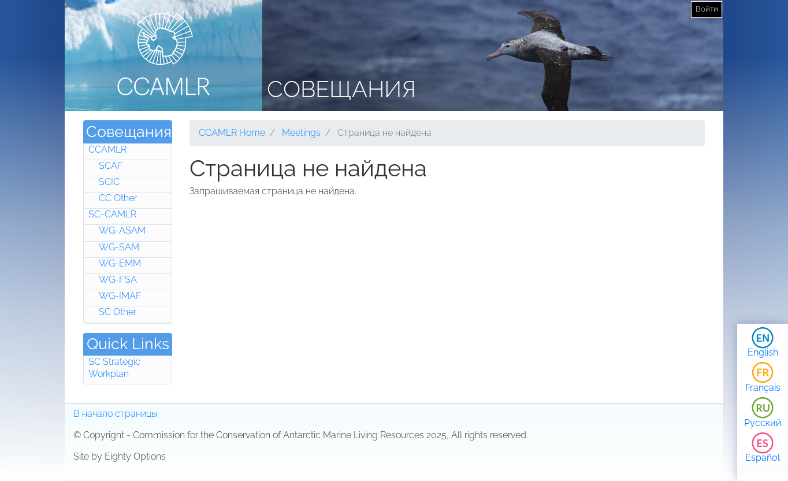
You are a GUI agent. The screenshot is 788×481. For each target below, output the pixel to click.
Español (762, 457)
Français (762, 387)
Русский (763, 422)
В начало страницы (115, 413)
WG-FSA (118, 279)
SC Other (117, 311)
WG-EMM (120, 263)
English (763, 352)
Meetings (301, 132)
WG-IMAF (120, 295)
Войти (707, 9)
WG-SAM (119, 247)
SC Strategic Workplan (114, 367)
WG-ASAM (122, 230)
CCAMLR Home (232, 132)
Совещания (341, 88)
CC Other (118, 198)
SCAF (111, 165)
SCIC (109, 181)
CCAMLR (107, 149)
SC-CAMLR (112, 214)
